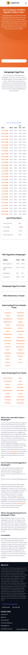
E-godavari (7, 336)
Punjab (20, 417)
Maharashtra (20, 414)
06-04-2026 (4, 133)
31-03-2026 (4, 151)
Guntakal (7, 367)
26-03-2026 (4, 165)
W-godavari (20, 339)
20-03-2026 (4, 182)
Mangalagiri (7, 376)
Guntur (20, 386)
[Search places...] (14, 61)
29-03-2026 (4, 156)
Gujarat (7, 408)
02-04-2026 (4, 145)
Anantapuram (20, 349)
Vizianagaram (8, 352)
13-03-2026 (4, 202)
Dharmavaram (20, 367)
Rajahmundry (7, 345)
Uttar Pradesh (20, 423)
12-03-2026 (4, 205)
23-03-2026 (4, 174)
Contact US (4, 638)
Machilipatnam (7, 358)
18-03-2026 (4, 188)
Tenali (20, 358)
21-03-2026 (4, 179)
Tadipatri (20, 373)
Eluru (20, 383)
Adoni (7, 355)
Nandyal (20, 352)
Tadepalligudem (20, 364)
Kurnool (7, 389)
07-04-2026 (4, 130)
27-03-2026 (4, 162)
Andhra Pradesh (7, 402)
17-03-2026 (4, 191)
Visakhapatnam (7, 342)
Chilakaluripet (20, 376)
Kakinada (20, 342)
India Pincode (6, 631)
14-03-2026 (4, 200)
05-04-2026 (4, 136)
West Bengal (20, 426)
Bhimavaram (7, 364)
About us (3, 641)
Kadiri (7, 373)
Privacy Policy (5, 644)
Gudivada (7, 370)
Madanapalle (20, 355)
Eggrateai (24, 653)
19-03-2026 (4, 185)
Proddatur (8, 361)
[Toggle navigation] (26, 3)
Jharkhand (8, 411)
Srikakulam (20, 361)
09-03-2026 (4, 214)
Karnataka (20, 411)
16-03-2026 (4, 194)
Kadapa (20, 345)
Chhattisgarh (7, 405)
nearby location (21, 527)
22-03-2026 (4, 176)
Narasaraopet (20, 370)
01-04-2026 (4, 148)
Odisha (8, 417)
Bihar (20, 402)
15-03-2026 (4, 197)
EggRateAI (12, 3)
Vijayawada (20, 336)
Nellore (8, 383)
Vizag (7, 339)
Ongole (8, 386)
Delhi (20, 405)
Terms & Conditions (6, 646)
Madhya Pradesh (8, 414)
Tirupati (7, 349)
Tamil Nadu (20, 420)
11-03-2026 (4, 208)
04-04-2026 (4, 139)
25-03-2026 (4, 168)
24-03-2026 (4, 171)
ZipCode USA (16, 631)
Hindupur (20, 380)
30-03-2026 (4, 153)
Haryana (20, 408)
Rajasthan (8, 420)
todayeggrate (13, 475)
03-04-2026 (4, 142)
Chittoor (7, 380)
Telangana (7, 423)
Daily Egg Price (5, 649)
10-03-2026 (4, 211)
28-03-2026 (4, 159)
